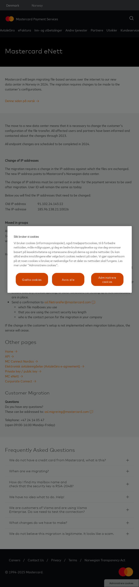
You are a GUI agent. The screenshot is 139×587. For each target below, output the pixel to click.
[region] (69, 259)
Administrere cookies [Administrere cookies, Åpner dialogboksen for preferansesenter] (107, 279)
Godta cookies (32, 279)
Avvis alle (68, 279)
